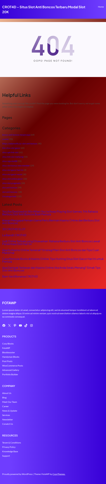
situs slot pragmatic (11, 183)
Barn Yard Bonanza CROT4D (20, 276)
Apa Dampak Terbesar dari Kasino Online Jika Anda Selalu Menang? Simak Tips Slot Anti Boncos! (51, 269)
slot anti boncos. (10, 192)
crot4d (5, 139)
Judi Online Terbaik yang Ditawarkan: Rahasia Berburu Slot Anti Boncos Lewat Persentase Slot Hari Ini (51, 242)
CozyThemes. (59, 474)
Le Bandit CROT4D (14, 235)
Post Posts (7, 361)
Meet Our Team (9, 402)
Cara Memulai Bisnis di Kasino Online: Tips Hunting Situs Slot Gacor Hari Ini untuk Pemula (53, 260)
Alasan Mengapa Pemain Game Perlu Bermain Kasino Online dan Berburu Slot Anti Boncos (51, 221)
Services (6, 415)
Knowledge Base (10, 451)
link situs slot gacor (11, 148)
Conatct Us (7, 424)
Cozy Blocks (8, 343)
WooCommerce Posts (12, 365)
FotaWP (6, 348)
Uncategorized (9, 196)
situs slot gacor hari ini (12, 170)
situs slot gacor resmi (12, 174)
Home (101, 6)
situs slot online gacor (12, 178)
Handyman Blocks (10, 356)
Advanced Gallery (10, 370)
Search (102, 14)
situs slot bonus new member (16, 165)
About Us (6, 393)
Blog (4, 397)
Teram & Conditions (11, 442)
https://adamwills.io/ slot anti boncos (19, 143)
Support (6, 455)
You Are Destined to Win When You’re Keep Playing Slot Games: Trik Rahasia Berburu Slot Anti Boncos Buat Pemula (50, 213)
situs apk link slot (10, 152)
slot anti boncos (9, 187)
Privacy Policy (8, 447)
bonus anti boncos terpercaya (16, 134)
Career (5, 406)
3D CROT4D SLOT (13, 229)
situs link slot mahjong (12, 156)
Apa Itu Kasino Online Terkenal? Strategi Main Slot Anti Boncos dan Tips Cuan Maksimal (50, 251)
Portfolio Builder (10, 374)
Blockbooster (8, 352)
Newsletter (7, 419)
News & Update (9, 410)
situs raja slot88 (9, 161)
